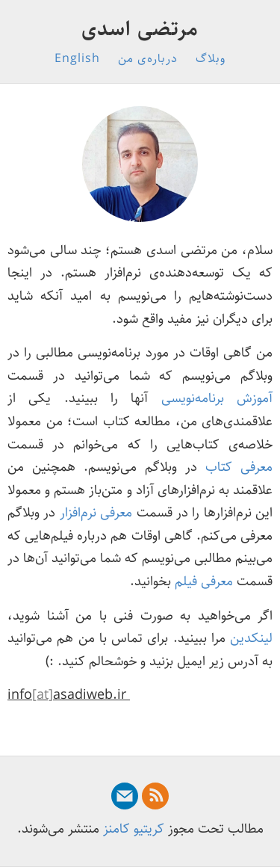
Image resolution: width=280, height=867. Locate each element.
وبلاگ (210, 58)
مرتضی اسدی (140, 29)
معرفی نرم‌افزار (96, 512)
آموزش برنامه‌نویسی (217, 398)
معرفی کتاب (239, 467)
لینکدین (251, 638)
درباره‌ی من (148, 58)
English (77, 58)
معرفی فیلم (204, 581)
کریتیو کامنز (133, 828)
